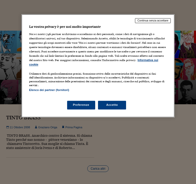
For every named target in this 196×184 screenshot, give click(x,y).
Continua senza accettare (152, 20)
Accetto (112, 105)
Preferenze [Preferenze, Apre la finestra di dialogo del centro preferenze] (81, 105)
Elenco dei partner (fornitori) (49, 90)
